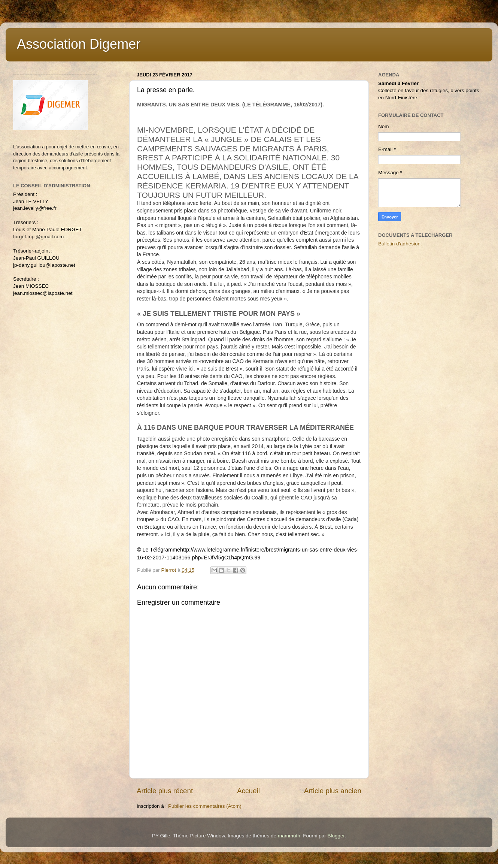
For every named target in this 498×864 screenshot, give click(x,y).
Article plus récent (165, 791)
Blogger (335, 836)
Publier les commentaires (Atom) (205, 806)
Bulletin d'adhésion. (400, 244)
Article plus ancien (332, 791)
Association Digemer (78, 44)
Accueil (248, 791)
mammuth (289, 836)
